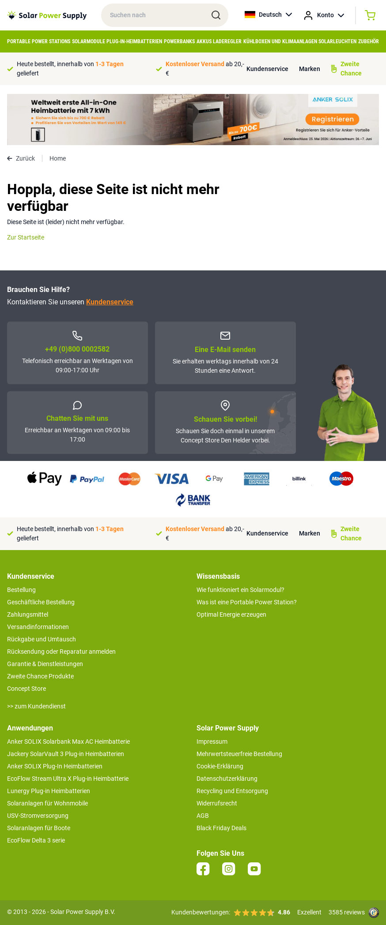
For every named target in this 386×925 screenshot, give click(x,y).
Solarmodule (88, 41)
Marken (309, 68)
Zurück (21, 158)
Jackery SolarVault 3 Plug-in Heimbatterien (65, 753)
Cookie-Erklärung (220, 766)
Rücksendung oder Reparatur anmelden (61, 651)
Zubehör (368, 41)
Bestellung (21, 589)
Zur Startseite (25, 237)
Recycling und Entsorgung (232, 790)
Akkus (204, 41)
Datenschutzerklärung (227, 778)
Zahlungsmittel (27, 614)
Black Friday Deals (221, 827)
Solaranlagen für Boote (38, 827)
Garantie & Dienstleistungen (45, 663)
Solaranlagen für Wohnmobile (47, 803)
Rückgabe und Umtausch (41, 639)
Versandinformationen (38, 626)
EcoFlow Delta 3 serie (36, 840)
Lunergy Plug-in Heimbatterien (48, 790)
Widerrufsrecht (217, 803)
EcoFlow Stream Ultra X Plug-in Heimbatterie (68, 778)
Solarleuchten (337, 41)
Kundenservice (267, 68)
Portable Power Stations (38, 41)
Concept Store (26, 688)
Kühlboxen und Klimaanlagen (280, 41)
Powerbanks (179, 41)
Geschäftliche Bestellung (41, 602)
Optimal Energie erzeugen (231, 614)
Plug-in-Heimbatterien (134, 41)
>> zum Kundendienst (36, 706)
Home (57, 158)
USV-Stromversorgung (37, 815)
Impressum (212, 741)
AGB (203, 815)
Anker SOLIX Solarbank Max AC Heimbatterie (68, 741)
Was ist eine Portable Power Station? (247, 602)
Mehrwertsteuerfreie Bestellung (239, 753)
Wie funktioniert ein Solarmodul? (240, 589)
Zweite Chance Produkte (40, 676)
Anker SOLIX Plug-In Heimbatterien (54, 766)
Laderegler (227, 41)
